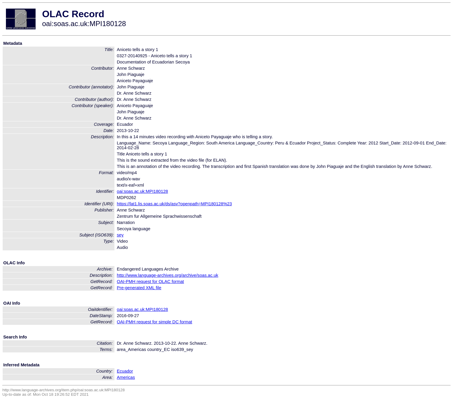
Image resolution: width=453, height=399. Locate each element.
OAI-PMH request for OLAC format (150, 281)
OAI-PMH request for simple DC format (154, 321)
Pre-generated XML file (139, 287)
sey (120, 235)
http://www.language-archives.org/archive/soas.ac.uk (167, 275)
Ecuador (125, 371)
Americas (126, 377)
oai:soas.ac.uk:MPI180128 (142, 191)
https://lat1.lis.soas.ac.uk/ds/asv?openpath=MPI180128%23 (174, 203)
